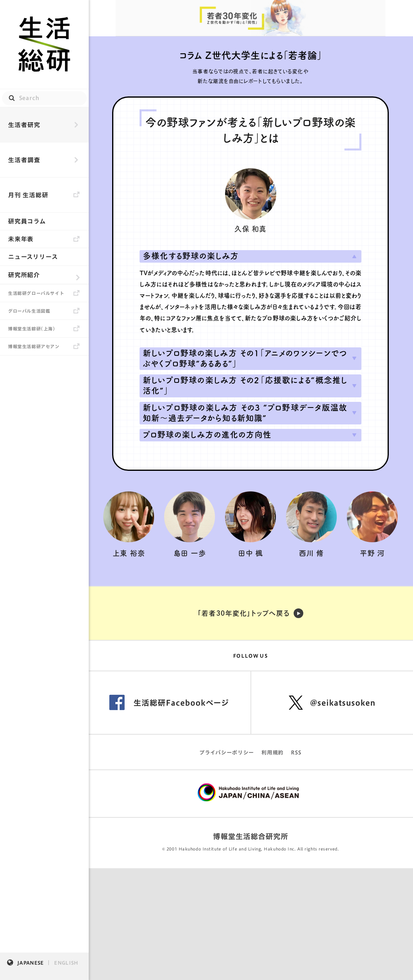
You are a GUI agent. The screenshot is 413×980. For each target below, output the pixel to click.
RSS (296, 752)
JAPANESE (30, 962)
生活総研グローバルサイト (36, 293)
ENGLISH (66, 962)
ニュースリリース (33, 257)
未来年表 (20, 239)
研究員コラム (27, 221)
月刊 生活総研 (28, 195)
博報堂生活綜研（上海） (32, 328)
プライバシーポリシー (226, 752)
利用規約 (272, 752)
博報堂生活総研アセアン (34, 346)
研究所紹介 (24, 275)
